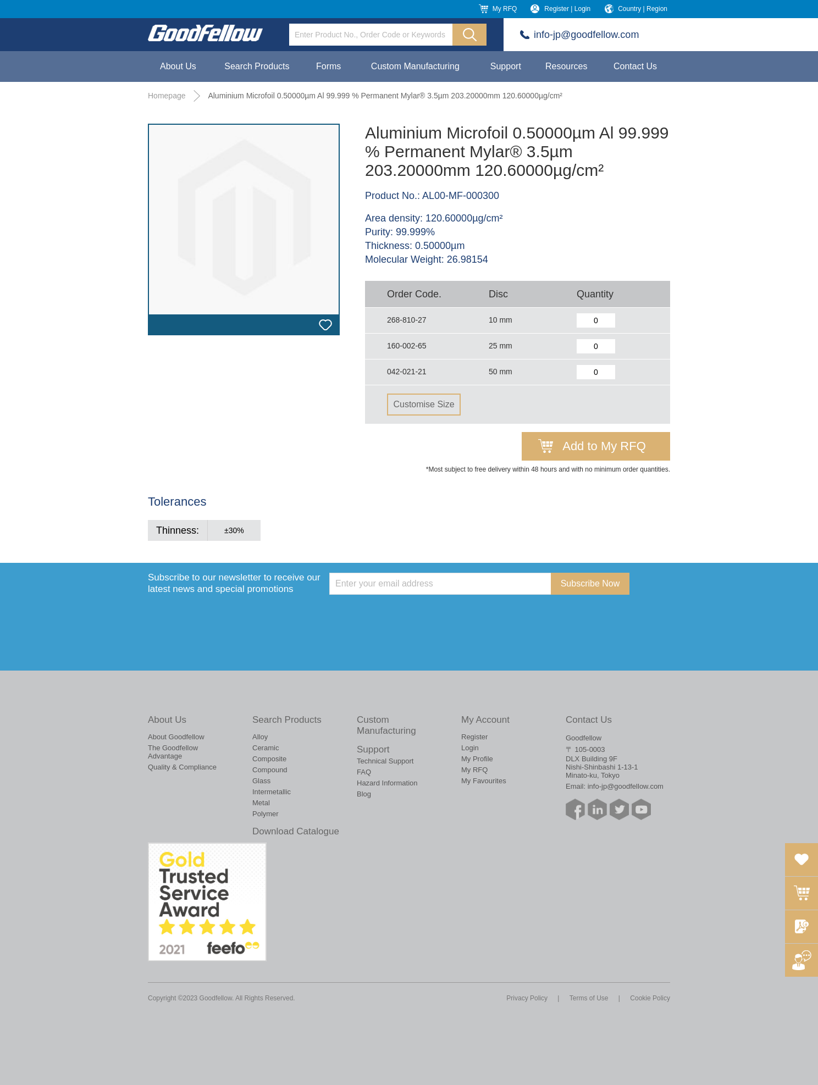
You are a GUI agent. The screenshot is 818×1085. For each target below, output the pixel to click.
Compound (270, 770)
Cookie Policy (650, 998)
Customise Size (423, 404)
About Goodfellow (176, 737)
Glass (261, 781)
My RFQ (505, 9)
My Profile (477, 759)
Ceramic (265, 748)
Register (474, 737)
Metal (261, 803)
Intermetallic (271, 792)
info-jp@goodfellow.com (586, 34)
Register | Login (567, 9)
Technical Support (385, 761)
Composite (269, 759)
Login (470, 748)
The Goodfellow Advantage (173, 752)
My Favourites (483, 781)
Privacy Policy (527, 998)
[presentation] (412, 616)
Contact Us (635, 66)
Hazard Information (387, 783)
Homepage (167, 95)
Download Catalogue (295, 831)
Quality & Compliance (182, 767)
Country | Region (642, 9)
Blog (364, 794)
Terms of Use (589, 998)
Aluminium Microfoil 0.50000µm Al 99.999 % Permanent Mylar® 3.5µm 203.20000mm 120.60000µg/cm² (385, 95)
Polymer (265, 814)
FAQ (364, 772)
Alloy (260, 737)
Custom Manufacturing (415, 66)
